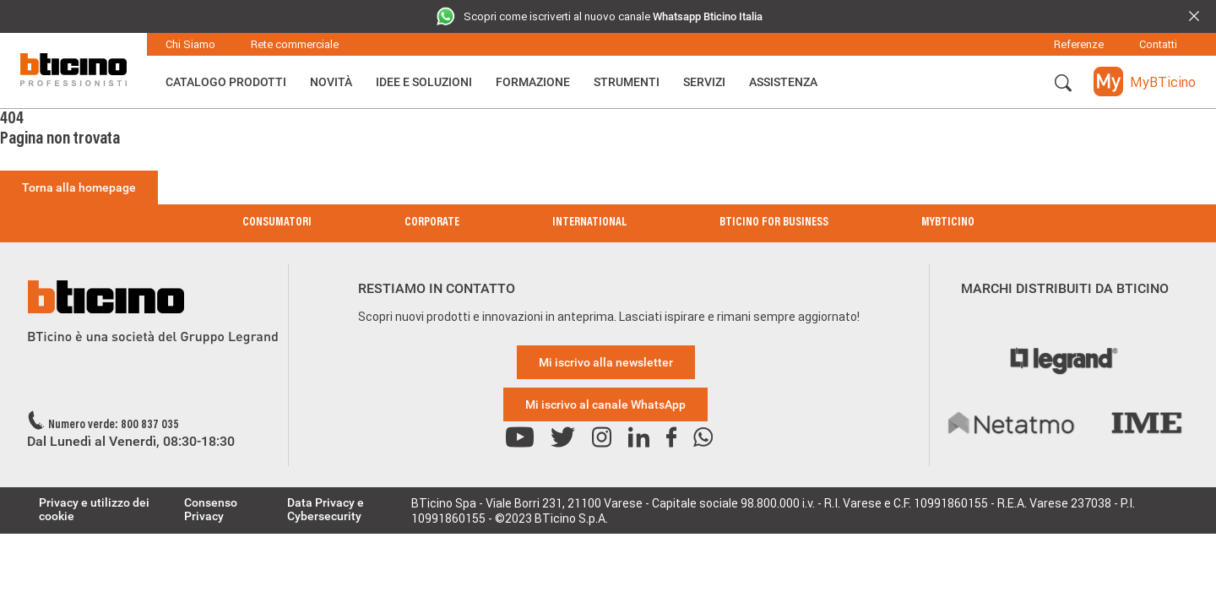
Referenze (1079, 44)
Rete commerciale (295, 44)
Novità (331, 82)
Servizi (704, 82)
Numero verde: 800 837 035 (113, 426)
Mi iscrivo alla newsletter (606, 362)
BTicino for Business (773, 223)
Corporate (431, 223)
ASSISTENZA (783, 82)
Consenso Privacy (210, 509)
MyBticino (947, 223)
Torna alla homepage (79, 187)
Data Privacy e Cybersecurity (325, 509)
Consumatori (277, 223)
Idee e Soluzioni (424, 82)
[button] (1063, 83)
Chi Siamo (190, 44)
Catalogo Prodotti (226, 82)
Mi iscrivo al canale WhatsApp (605, 404)
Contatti (1158, 44)
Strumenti (627, 82)
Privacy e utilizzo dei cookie (94, 509)
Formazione (533, 82)
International (589, 223)
